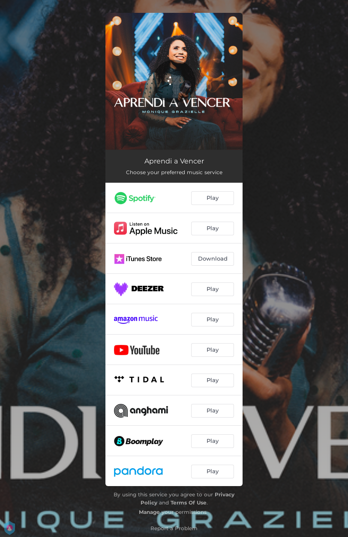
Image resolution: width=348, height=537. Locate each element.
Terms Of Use (189, 502)
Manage (149, 512)
